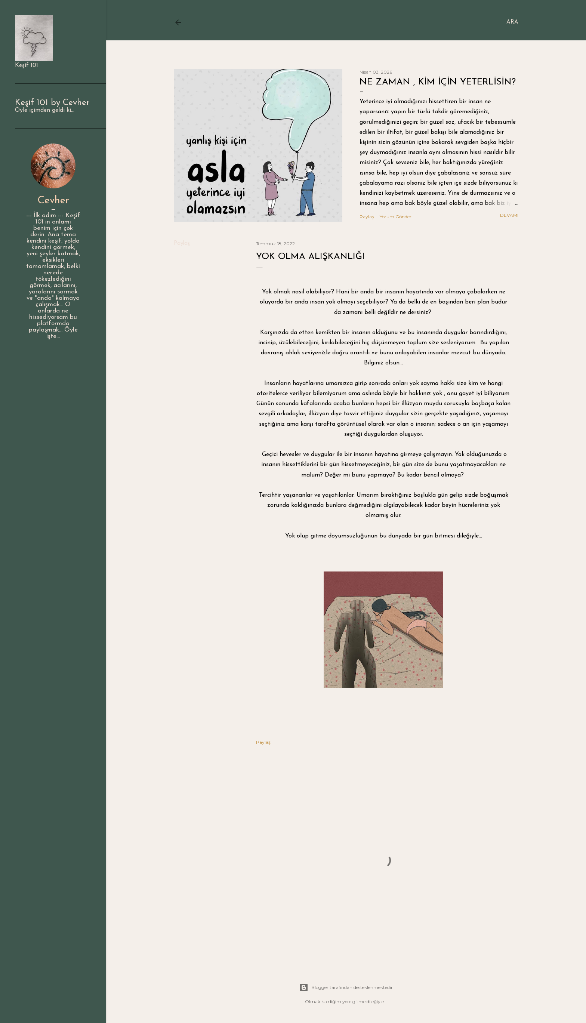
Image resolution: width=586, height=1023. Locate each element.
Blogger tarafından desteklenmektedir (346, 987)
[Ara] (512, 22)
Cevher (53, 201)
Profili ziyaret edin (53, 348)
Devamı (509, 215)
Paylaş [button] (367, 216)
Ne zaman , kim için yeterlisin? (438, 82)
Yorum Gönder (395, 216)
